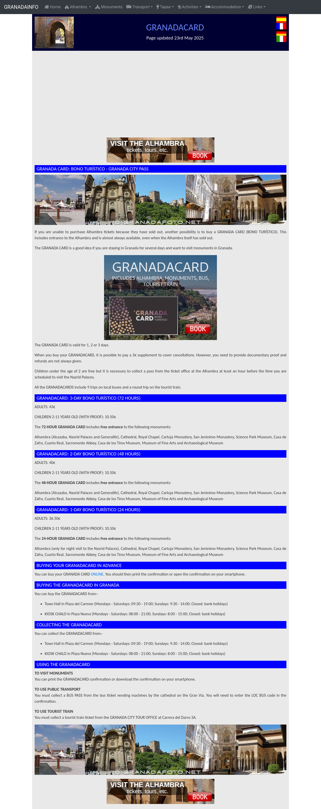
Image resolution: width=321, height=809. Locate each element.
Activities (188, 7)
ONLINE (97, 574)
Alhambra (76, 7)
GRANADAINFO (21, 7)
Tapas (164, 7)
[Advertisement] (163, 88)
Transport (138, 7)
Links (255, 7)
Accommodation (223, 7)
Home (52, 7)
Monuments (109, 7)
